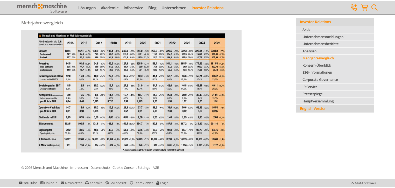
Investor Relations (207, 7)
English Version (313, 108)
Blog (152, 7)
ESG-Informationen (317, 72)
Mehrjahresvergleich (318, 58)
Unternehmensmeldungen (322, 36)
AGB (156, 167)
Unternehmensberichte (320, 43)
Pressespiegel (312, 94)
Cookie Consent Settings (131, 167)
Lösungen (87, 7)
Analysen (309, 51)
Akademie (109, 7)
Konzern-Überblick (316, 65)
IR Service (309, 87)
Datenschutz (100, 167)
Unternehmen (173, 7)
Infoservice (133, 7)
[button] (162, 182)
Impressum (79, 167)
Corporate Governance (320, 79)
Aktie (306, 29)
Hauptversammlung (318, 101)
